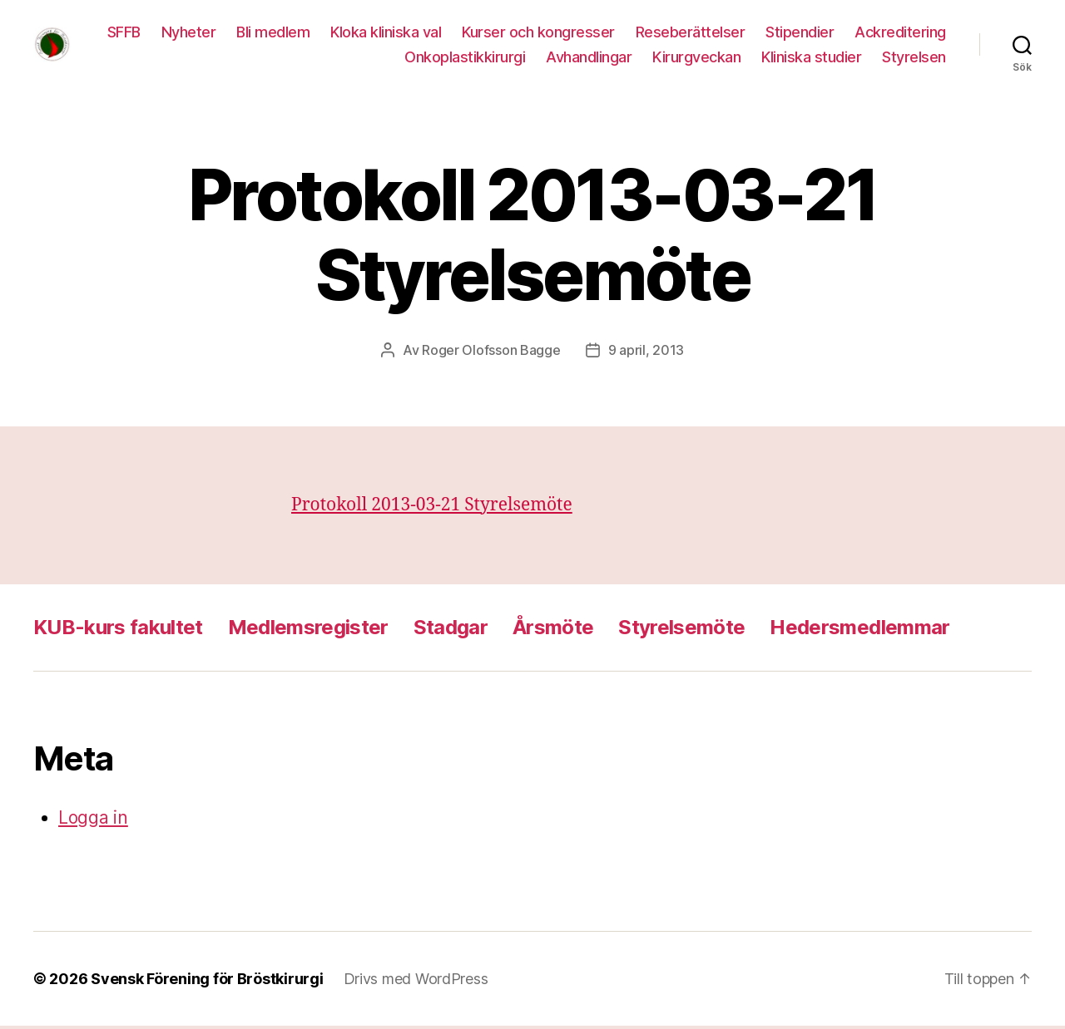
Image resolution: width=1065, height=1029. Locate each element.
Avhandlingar (589, 58)
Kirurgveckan (696, 58)
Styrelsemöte (681, 631)
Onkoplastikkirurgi (464, 58)
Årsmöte (553, 631)
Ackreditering (338, 58)
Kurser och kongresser (650, 33)
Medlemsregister (308, 631)
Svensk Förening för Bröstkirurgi (207, 982)
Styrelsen (914, 58)
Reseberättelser (802, 33)
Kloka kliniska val (498, 33)
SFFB (235, 33)
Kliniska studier (811, 58)
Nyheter (300, 33)
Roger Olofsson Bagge (491, 353)
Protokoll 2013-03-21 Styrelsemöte (431, 508)
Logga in (93, 821)
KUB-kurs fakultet (118, 631)
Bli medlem (385, 33)
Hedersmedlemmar (859, 631)
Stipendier (912, 33)
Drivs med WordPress (416, 982)
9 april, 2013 (646, 353)
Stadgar (451, 631)
